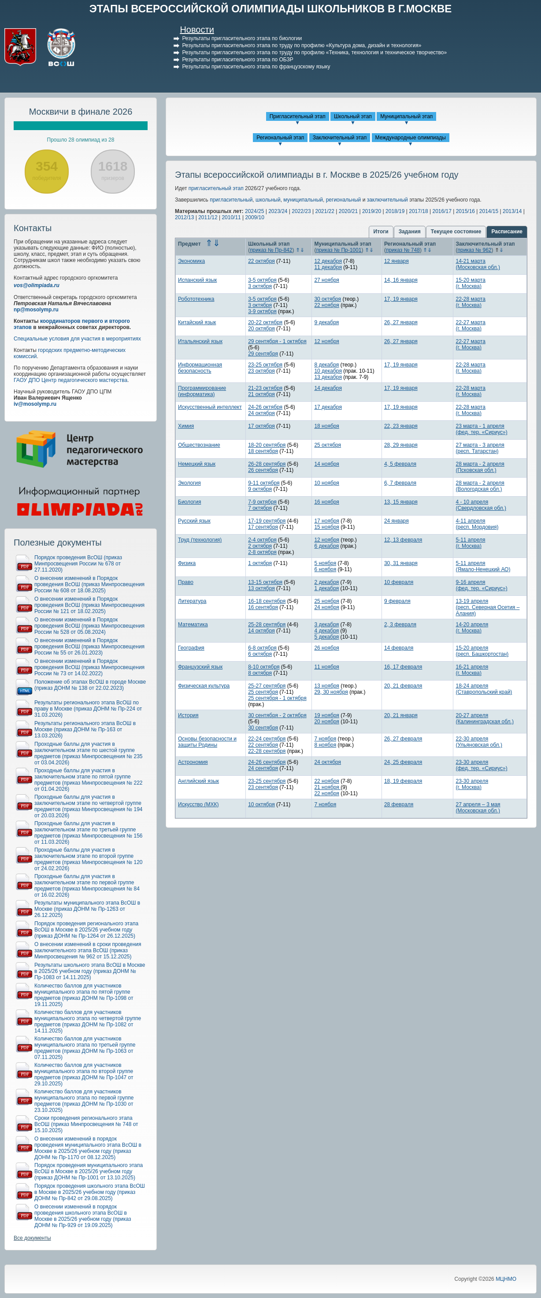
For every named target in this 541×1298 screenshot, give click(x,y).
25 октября (327, 445)
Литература (192, 601)
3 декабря (326, 624)
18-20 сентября (266, 445)
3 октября (260, 286)
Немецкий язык (196, 464)
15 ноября (326, 527)
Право (185, 582)
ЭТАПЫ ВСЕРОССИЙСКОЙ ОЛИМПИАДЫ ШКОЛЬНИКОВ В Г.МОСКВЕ (270, 9)
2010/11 (231, 217)
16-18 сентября (266, 601)
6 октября (260, 654)
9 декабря (326, 322)
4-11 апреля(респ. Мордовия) (477, 524)
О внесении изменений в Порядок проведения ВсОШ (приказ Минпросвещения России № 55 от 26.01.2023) (89, 646)
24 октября (261, 413)
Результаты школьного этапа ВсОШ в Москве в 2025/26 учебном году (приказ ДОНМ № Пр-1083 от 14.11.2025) (89, 971)
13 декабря (327, 377)
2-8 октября (262, 552)
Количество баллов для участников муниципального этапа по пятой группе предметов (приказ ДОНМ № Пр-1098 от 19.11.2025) (83, 995)
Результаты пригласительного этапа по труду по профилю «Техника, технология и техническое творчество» (314, 52)
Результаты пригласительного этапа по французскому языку (256, 67)
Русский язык (194, 521)
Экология (189, 483)
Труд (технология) (200, 540)
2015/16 (465, 211)
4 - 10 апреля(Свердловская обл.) (481, 505)
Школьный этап (353, 116)
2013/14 (512, 211)
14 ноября (326, 464)
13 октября (261, 588)
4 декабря (326, 631)
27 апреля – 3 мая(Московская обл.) (478, 807)
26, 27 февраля (403, 739)
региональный (343, 200)
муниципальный (303, 200)
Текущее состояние (456, 231)
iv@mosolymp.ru (35, 404)
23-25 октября (265, 365)
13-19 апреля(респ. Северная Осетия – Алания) (487, 607)
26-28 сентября (266, 464)
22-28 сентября (266, 751)
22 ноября (326, 305)
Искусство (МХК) (198, 804)
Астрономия (193, 762)
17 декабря (327, 407)
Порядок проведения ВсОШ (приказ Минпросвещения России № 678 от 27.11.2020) (78, 563)
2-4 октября (262, 540)
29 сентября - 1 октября (277, 341)
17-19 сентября (266, 521)
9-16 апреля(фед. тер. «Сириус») (481, 585)
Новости (197, 29)
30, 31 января (401, 563)
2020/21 (348, 211)
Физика (187, 563)
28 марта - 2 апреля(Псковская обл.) (480, 467)
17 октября (261, 426)
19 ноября (326, 715)
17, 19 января (401, 299)
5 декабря (326, 637)
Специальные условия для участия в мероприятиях (77, 339)
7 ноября (325, 739)
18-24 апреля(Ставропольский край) (484, 689)
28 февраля (398, 804)
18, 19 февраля (403, 781)
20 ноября (326, 721)
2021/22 (324, 211)
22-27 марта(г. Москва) (470, 325)
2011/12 (207, 217)
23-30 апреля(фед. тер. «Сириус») (481, 765)
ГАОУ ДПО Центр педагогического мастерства (70, 380)
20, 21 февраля (403, 686)
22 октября (261, 261)
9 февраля (397, 601)
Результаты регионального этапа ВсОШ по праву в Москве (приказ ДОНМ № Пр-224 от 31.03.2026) (88, 708)
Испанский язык (197, 280)
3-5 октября (262, 280)
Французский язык (200, 667)
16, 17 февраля (403, 667)
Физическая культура (204, 686)
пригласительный (231, 200)
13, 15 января (401, 502)
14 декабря (327, 388)
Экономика (191, 261)
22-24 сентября (266, 739)
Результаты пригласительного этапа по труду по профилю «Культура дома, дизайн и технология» (301, 45)
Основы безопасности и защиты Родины (207, 742)
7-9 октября (262, 502)
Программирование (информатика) (202, 391)
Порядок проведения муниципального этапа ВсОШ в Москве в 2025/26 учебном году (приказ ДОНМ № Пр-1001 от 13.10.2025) (88, 1171)
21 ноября (327, 787)
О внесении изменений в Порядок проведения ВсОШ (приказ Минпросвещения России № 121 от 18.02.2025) (89, 605)
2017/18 (418, 211)
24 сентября (263, 768)
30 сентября (263, 728)
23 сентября (263, 787)
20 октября (261, 328)
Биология (189, 502)
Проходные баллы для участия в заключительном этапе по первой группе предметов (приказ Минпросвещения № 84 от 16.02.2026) (87, 885)
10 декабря (327, 371)
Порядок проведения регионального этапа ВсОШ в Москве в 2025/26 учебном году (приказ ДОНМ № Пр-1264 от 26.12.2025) (86, 929)
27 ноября (326, 280)
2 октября (260, 546)
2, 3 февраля (400, 624)
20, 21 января (401, 715)
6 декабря (326, 546)
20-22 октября (265, 322)
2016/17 (441, 211)
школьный (268, 200)
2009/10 (254, 217)
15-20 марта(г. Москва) (470, 283)
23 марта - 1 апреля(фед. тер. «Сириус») (481, 429)
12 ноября (326, 341)
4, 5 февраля (400, 464)
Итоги (381, 231)
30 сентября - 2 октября (277, 715)
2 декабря (326, 582)
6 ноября (325, 569)
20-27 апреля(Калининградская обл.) (484, 718)
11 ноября (326, 667)
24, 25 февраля (403, 762)
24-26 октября (265, 407)
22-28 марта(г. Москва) (470, 302)
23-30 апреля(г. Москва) (472, 784)
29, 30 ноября (331, 692)
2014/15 (488, 211)
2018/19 (394, 211)
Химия (186, 426)
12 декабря (327, 261)
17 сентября (263, 527)
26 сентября (263, 470)
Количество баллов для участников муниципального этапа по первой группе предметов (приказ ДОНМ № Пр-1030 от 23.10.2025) (83, 1101)
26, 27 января (401, 322)
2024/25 (254, 211)
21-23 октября (265, 388)
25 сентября (263, 692)
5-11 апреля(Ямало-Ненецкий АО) (483, 566)
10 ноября (326, 483)
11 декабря (327, 267)
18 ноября (326, 426)
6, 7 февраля (400, 483)
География (191, 648)
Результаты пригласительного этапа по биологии (242, 38)
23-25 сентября (266, 781)
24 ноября (326, 607)
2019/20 (371, 211)
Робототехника (196, 299)
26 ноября (326, 648)
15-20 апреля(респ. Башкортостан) (482, 651)
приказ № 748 (403, 250)
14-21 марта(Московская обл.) (478, 264)
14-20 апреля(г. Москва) (472, 627)
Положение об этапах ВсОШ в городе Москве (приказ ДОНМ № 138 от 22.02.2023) (90, 685)
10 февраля (398, 582)
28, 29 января (401, 445)
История (188, 715)
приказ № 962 (474, 250)
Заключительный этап (340, 138)
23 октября (261, 371)
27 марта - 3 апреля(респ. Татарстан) (480, 448)
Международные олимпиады (410, 138)
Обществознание (199, 445)
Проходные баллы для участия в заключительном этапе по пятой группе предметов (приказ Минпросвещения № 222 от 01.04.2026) (88, 779)
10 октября (261, 804)
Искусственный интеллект (210, 407)
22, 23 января (401, 426)
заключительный (387, 200)
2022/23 (301, 211)
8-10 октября (263, 667)
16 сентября (263, 607)
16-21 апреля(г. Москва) (472, 670)
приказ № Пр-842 (271, 250)
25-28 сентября (266, 624)
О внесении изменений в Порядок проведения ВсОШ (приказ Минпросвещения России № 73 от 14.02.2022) (89, 667)
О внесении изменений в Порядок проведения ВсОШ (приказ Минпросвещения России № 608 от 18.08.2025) (89, 584)
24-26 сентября (266, 762)
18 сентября (263, 451)
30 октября (327, 299)
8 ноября (325, 745)
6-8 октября (262, 648)
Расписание (506, 231)
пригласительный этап (216, 188)
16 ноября (326, 502)
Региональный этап (280, 138)
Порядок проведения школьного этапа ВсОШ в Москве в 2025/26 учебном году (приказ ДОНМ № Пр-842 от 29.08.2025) (89, 1192)
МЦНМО (506, 1279)
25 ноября (326, 601)
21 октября (261, 394)
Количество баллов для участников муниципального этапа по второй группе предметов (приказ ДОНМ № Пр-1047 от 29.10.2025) (83, 1074)
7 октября (260, 508)
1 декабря (326, 588)
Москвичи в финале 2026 (81, 111)
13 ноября (326, 686)
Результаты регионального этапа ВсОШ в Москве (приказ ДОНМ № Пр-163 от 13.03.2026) (85, 729)
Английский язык (198, 781)
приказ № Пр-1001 (338, 250)
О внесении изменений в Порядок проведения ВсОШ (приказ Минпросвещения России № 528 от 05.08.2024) (89, 626)
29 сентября (263, 354)
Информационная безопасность (200, 368)
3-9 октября (262, 311)
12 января (396, 261)
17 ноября (326, 521)
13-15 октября (265, 582)
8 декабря (326, 365)
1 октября (260, 563)
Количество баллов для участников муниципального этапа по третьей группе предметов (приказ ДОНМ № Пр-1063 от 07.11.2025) (85, 1048)
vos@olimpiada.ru (36, 285)
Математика (193, 624)
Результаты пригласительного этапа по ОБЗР (237, 59)
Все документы (32, 1238)
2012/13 (184, 217)
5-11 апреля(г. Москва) (470, 543)
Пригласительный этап (298, 116)
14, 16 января (401, 280)
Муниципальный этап (406, 116)
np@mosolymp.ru (36, 310)
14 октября (261, 631)
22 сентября (263, 745)
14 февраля (398, 648)
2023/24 (277, 211)
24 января (396, 521)
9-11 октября (263, 483)
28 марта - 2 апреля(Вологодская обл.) (480, 486)
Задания (410, 231)
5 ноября (325, 563)
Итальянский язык (200, 341)
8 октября (260, 673)
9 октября (260, 489)
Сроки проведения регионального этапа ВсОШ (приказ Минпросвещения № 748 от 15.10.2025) (86, 1124)
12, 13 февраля (403, 540)
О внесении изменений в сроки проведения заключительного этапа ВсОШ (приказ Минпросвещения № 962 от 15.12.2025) (87, 950)
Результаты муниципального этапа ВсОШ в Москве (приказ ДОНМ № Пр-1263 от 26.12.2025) (87, 909)
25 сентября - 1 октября (277, 698)
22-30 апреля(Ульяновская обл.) (479, 742)
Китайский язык (197, 322)
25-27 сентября (266, 686)
